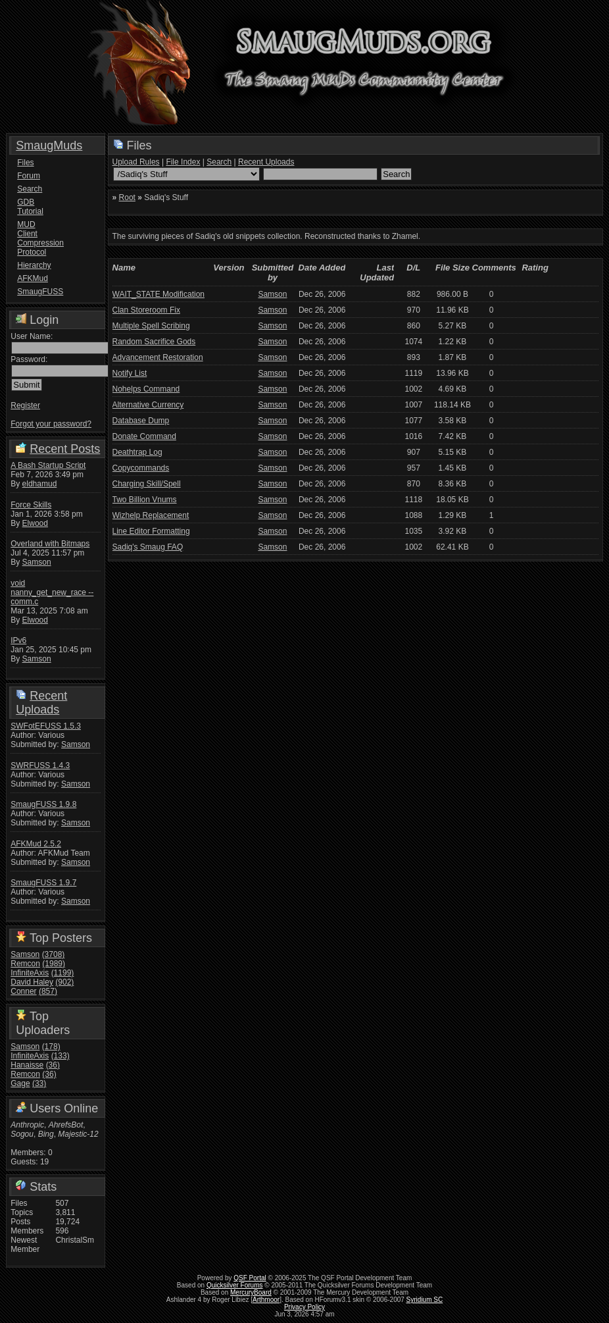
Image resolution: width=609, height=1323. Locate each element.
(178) (51, 1046)
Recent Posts (65, 448)
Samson (36, 562)
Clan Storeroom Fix (146, 310)
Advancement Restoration (157, 357)
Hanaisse (27, 1065)
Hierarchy (34, 265)
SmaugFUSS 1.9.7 (43, 882)
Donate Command (144, 436)
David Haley (32, 982)
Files (25, 162)
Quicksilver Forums (235, 1285)
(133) (60, 1055)
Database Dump (141, 420)
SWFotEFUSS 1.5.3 (46, 726)
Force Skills (31, 504)
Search (29, 189)
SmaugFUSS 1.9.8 (43, 804)
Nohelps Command (146, 389)
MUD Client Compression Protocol (37, 238)
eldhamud (39, 483)
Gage (20, 1083)
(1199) (62, 972)
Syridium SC (424, 1299)
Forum (28, 175)
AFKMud (32, 278)
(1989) (53, 963)
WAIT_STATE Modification (158, 294)
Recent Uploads (41, 702)
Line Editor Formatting (151, 531)
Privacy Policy (304, 1306)
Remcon (25, 963)
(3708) (53, 954)
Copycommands (141, 468)
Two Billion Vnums (144, 499)
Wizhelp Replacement (150, 515)
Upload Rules (136, 162)
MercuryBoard (251, 1292)
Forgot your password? (51, 423)
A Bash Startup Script (48, 465)
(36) (53, 1065)
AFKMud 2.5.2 (36, 843)
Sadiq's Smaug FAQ (147, 547)
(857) (48, 991)
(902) (64, 982)
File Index (183, 162)
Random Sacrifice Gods (154, 341)
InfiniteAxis (30, 972)
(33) (39, 1083)
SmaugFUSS (37, 291)
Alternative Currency (148, 404)
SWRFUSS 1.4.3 (40, 765)
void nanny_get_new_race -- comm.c (52, 592)
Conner (23, 991)
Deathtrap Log (137, 452)
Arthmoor (266, 1299)
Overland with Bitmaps (50, 543)
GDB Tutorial (30, 206)
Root (127, 197)
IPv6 (18, 640)
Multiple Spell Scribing (151, 325)
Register (25, 405)
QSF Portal (249, 1278)
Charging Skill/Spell (146, 483)
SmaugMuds (49, 145)
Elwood (35, 523)
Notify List (129, 373)
